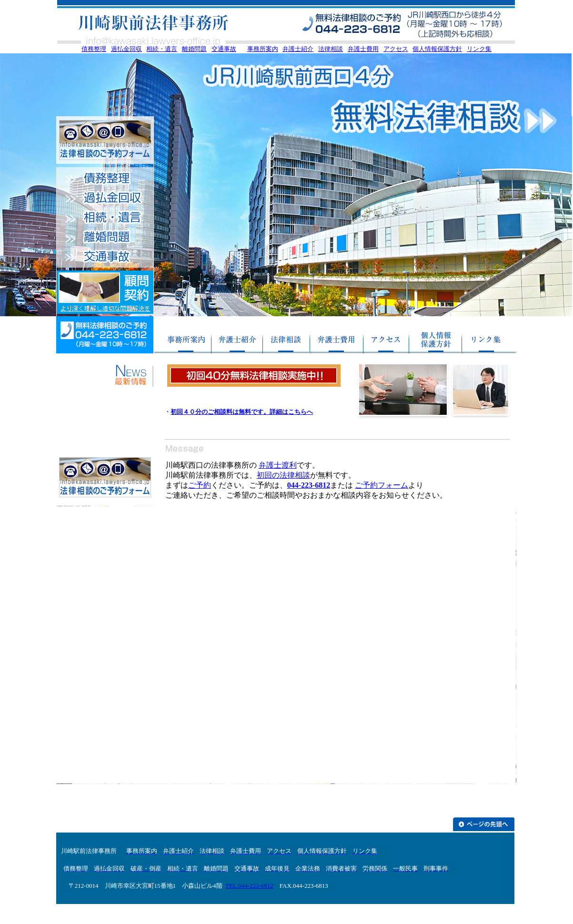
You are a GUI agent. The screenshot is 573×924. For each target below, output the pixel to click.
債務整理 (93, 48)
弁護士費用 (363, 48)
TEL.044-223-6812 (249, 885)
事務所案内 (262, 48)
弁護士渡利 (278, 465)
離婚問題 (194, 48)
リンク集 (479, 48)
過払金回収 (126, 48)
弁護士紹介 (297, 48)
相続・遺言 (161, 48)
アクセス (395, 48)
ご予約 (199, 485)
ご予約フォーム (381, 485)
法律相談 (330, 48)
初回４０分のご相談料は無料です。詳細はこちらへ (242, 411)
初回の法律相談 (283, 475)
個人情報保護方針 (437, 48)
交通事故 (223, 48)
